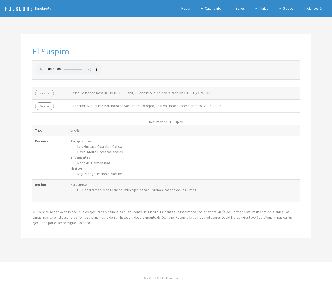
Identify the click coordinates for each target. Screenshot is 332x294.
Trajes (263, 8)
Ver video (44, 93)
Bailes (240, 8)
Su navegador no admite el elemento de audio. (68, 69)
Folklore (19, 8)
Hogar (186, 8)
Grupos (288, 8)
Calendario (213, 8)
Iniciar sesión (313, 8)
